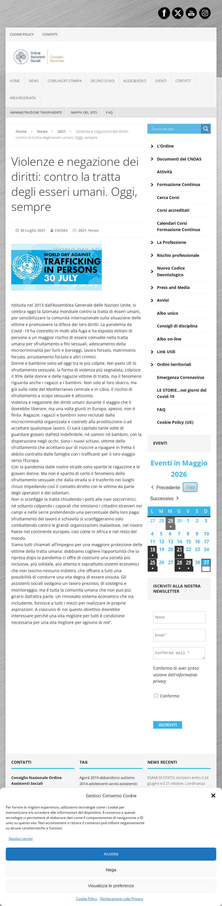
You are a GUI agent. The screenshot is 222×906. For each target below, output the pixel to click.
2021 (82, 230)
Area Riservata (23, 97)
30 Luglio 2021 (32, 230)
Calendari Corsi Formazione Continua (178, 226)
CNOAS (61, 230)
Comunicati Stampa (65, 80)
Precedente (165, 488)
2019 (94, 777)
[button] (213, 795)
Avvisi (163, 300)
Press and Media (173, 287)
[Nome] (179, 617)
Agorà (84, 777)
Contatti (50, 34)
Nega (111, 869)
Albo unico (167, 313)
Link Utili (166, 351)
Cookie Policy (86, 898)
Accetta (111, 853)
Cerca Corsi (168, 197)
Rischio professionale (178, 255)
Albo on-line (169, 339)
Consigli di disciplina (177, 326)
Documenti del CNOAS (179, 159)
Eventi (160, 80)
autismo (128, 777)
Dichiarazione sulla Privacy (121, 898)
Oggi (190, 487)
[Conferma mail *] (179, 653)
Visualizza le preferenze (111, 885)
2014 (83, 783)
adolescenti (98, 783)
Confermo (166, 696)
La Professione (171, 242)
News (34, 80)
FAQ (109, 112)
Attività (164, 171)
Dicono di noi (102, 80)
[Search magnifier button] (206, 129)
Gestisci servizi (21, 838)
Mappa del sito (84, 112)
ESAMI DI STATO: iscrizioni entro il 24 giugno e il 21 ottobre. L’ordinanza (177, 780)
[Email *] (179, 635)
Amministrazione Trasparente (36, 112)
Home (15, 80)
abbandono (109, 777)
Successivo (165, 498)
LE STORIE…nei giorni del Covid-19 (181, 393)
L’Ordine (165, 146)
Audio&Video (134, 80)
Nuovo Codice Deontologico (171, 271)
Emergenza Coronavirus (180, 377)
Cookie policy (22, 34)
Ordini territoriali (174, 364)
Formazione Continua (178, 184)
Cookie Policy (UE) (175, 422)
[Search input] (175, 129)
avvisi (114, 783)
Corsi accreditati (173, 210)
